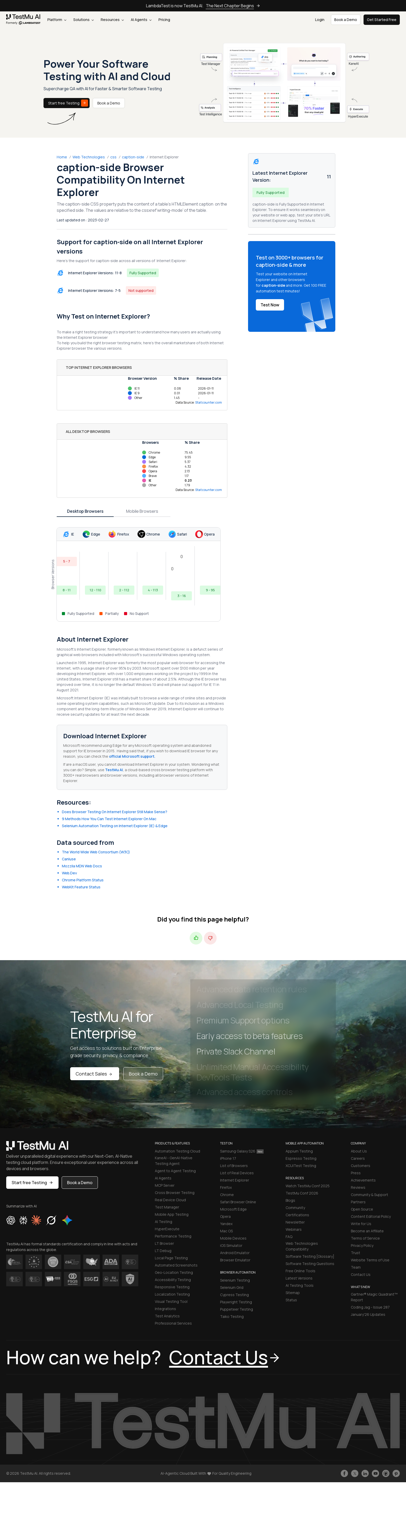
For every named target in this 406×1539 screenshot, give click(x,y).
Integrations (165, 1308)
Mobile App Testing (172, 1214)
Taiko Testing (232, 1316)
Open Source (362, 1209)
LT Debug (163, 1250)
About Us (359, 1151)
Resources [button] (112, 19)
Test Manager (167, 1207)
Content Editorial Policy (371, 1216)
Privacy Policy (362, 1245)
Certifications (297, 1214)
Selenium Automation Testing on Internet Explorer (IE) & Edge (115, 825)
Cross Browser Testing (174, 1192)
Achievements (363, 1180)
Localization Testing (172, 1294)
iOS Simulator (231, 1245)
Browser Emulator (235, 1259)
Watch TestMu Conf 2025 (308, 1185)
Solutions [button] (83, 19)
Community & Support (369, 1194)
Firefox (226, 1187)
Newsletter (295, 1222)
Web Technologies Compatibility (302, 1246)
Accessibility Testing (173, 1279)
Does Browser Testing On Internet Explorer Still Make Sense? (114, 811)
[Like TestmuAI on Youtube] (375, 1473)
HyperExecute (167, 1228)
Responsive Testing (172, 1286)
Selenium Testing (235, 1280)
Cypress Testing (234, 1294)
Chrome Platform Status (83, 879)
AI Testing (163, 1221)
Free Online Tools (300, 1270)
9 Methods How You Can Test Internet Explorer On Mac (109, 818)
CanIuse (69, 858)
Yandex (226, 1223)
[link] (23, 19)
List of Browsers (234, 1165)
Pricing (164, 19)
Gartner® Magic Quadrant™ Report (374, 1297)
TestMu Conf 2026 (302, 1193)
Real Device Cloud (170, 1199)
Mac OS (226, 1230)
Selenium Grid (231, 1287)
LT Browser (164, 1243)
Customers (360, 1165)
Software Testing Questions (310, 1263)
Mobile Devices (233, 1238)
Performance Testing (173, 1236)
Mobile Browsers (142, 511)
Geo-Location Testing (174, 1272)
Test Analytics (167, 1315)
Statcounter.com (208, 402)
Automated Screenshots (176, 1265)
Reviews (358, 1187)
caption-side (133, 156)
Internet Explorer (234, 1180)
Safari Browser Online (238, 1201)
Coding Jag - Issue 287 (370, 1307)
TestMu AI (114, 769)
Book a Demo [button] (345, 19)
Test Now (269, 305)
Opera (225, 1216)
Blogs (290, 1200)
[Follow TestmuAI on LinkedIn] (365, 1473)
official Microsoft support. (132, 756)
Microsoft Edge (233, 1209)
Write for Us (361, 1223)
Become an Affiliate (367, 1230)
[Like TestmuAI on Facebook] (344, 1473)
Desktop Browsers (85, 511)
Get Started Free (381, 19)
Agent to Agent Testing (175, 1170)
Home (62, 156)
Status (291, 1299)
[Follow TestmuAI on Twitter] (354, 1473)
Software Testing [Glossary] (310, 1256)
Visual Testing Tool (171, 1301)
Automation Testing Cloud (177, 1151)
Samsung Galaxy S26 (242, 1151)
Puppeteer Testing (236, 1309)
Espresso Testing (301, 1158)
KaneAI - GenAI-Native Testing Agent (173, 1160)
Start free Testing (68, 103)
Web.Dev (69, 872)
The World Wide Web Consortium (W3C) (96, 851)
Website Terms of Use (370, 1259)
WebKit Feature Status (81, 886)
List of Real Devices (237, 1172)
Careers (358, 1158)
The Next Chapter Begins (233, 6)
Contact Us (361, 1274)
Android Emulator (235, 1252)
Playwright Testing (236, 1301)
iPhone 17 (228, 1158)
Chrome (227, 1194)
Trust (355, 1252)
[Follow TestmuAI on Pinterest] (396, 1473)
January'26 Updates (368, 1314)
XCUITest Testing (301, 1165)
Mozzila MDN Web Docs (82, 865)
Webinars (294, 1229)
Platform (56, 19)
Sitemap (293, 1292)
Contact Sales (95, 1074)
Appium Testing (299, 1151)
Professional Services (173, 1323)
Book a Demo (108, 103)
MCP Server (165, 1185)
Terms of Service (365, 1238)
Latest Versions (299, 1278)
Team (356, 1267)
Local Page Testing (171, 1257)
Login (319, 19)
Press (356, 1172)
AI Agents (141, 19)
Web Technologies (88, 156)
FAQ (289, 1236)
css (113, 156)
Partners (358, 1201)
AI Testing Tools (300, 1285)
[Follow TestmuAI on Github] (385, 1473)
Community (295, 1207)
